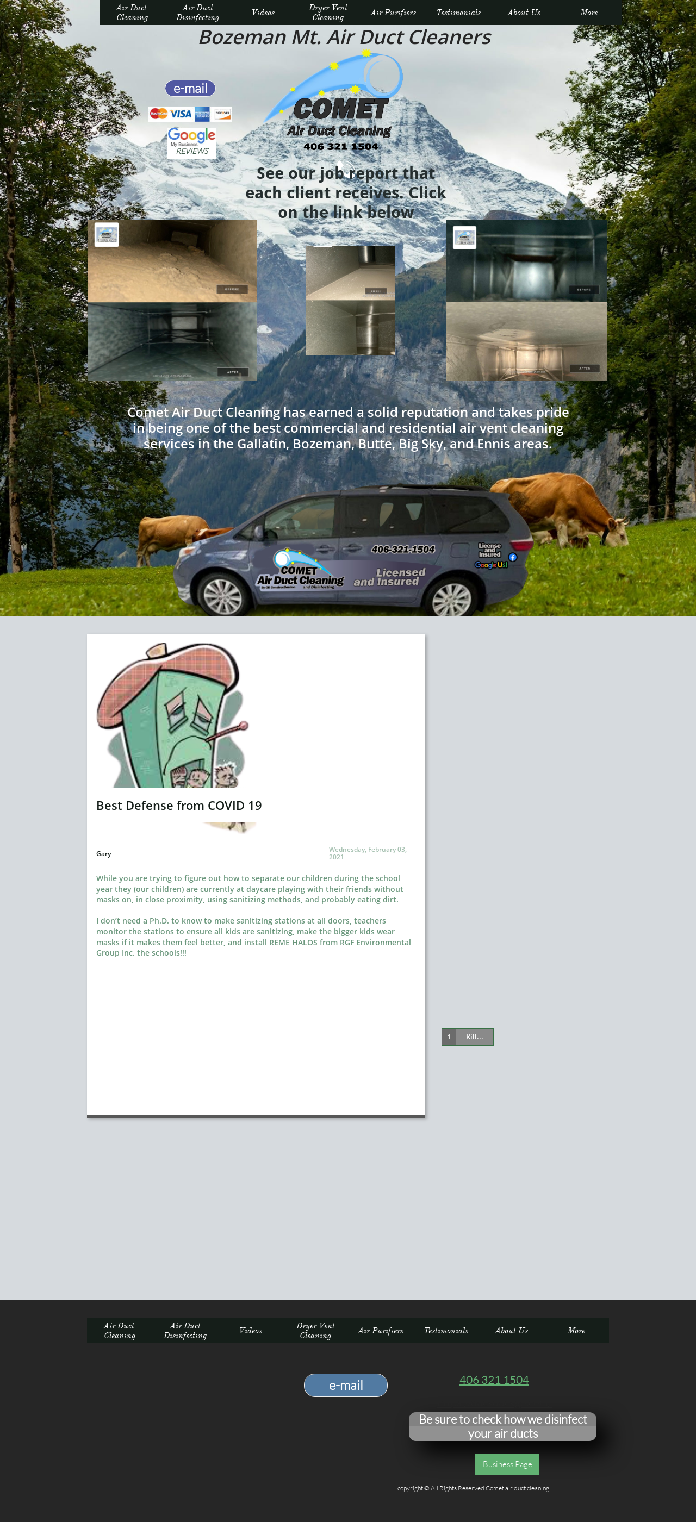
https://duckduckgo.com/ (494, 1402)
